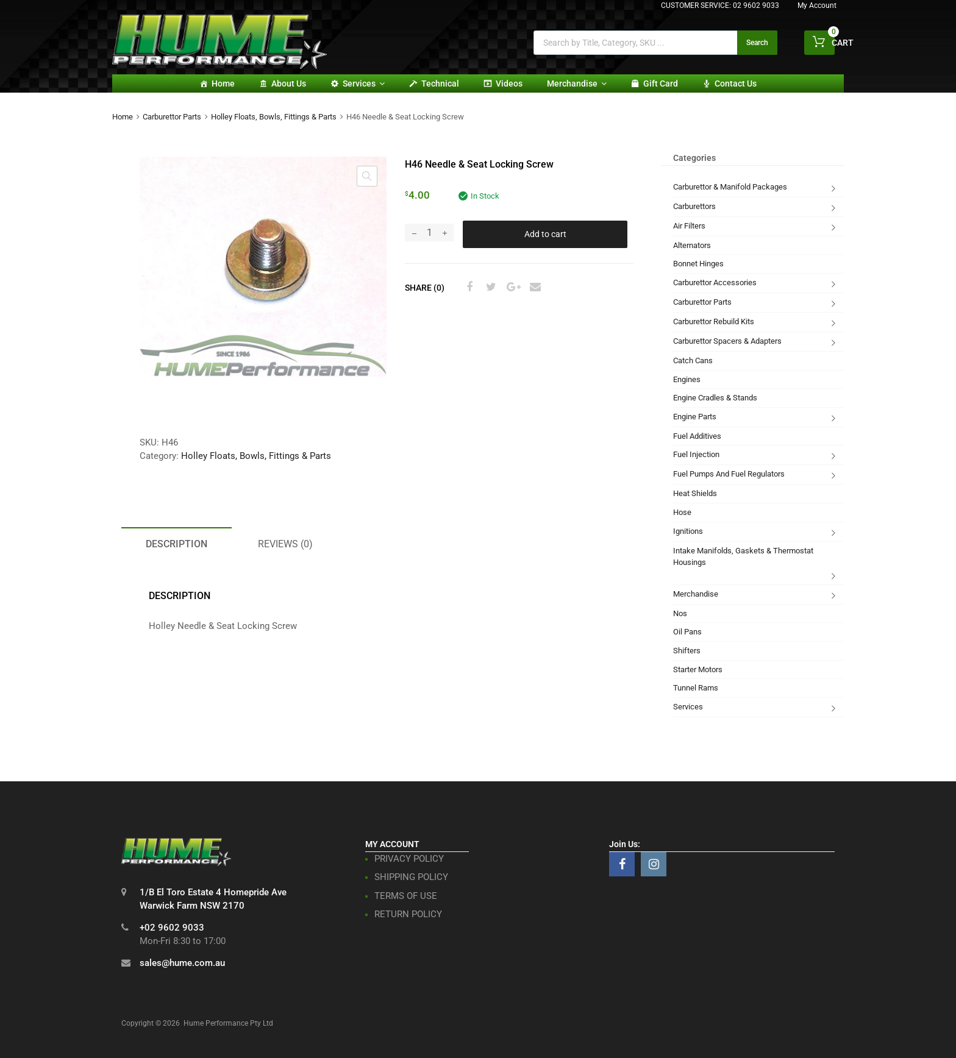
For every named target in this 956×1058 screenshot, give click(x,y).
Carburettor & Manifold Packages (730, 186)
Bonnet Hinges (698, 263)
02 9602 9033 (756, 5)
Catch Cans (693, 360)
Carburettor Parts (172, 116)
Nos (680, 613)
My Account (816, 5)
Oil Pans (687, 631)
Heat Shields (695, 493)
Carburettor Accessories (715, 282)
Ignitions (688, 531)
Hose (682, 512)
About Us (288, 83)
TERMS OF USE (405, 895)
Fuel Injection (696, 454)
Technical (440, 83)
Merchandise (577, 83)
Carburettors (694, 206)
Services (364, 83)
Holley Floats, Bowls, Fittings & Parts (274, 116)
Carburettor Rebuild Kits (713, 321)
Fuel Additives (697, 436)
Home (223, 83)
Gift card (660, 83)
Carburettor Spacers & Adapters (727, 341)
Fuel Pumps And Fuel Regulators (729, 473)
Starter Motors (697, 669)
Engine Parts (694, 416)
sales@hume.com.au (182, 962)
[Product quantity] (429, 232)
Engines (687, 379)
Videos (509, 83)
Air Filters (689, 225)
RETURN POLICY (408, 914)
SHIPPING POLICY (411, 877)
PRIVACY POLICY (409, 858)
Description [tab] (176, 544)
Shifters (687, 650)
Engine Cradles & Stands (715, 397)
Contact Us (736, 83)
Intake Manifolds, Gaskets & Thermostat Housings (743, 556)
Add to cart (545, 234)
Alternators (692, 245)
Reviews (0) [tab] (285, 544)
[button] (367, 176)
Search (757, 42)
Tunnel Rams (695, 687)
